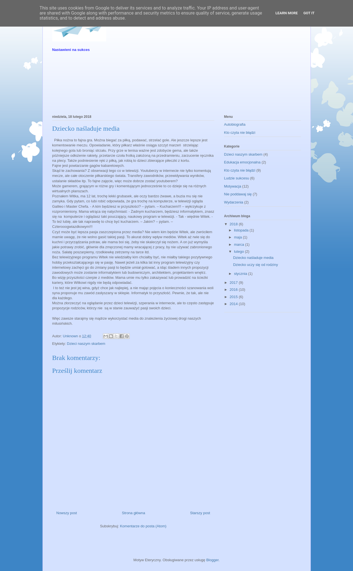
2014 (234, 304)
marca (239, 244)
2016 (234, 289)
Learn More (287, 13)
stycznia (241, 274)
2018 (234, 224)
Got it (308, 13)
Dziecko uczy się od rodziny (255, 265)
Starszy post (200, 513)
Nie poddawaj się (238, 194)
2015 (234, 297)
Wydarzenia (233, 202)
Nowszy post (66, 513)
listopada (242, 230)
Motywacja (232, 186)
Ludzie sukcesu (236, 178)
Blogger (212, 560)
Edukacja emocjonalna (242, 162)
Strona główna (133, 513)
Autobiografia (235, 124)
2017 (234, 282)
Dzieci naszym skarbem (86, 343)
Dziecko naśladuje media (253, 258)
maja (238, 237)
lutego (239, 251)
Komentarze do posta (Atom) (143, 526)
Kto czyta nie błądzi (239, 132)
